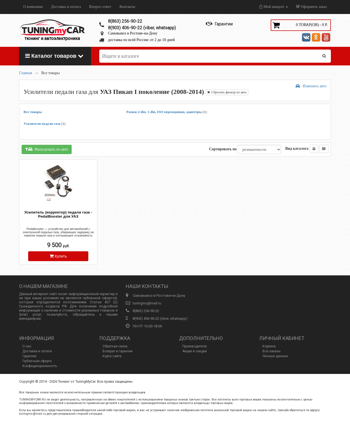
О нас (26, 346)
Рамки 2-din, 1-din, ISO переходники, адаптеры (166, 112)
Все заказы (271, 351)
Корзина (269, 346)
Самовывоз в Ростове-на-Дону (133, 33)
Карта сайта (112, 356)
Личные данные (275, 356)
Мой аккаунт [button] (273, 7)
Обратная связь (115, 346)
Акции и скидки (194, 351)
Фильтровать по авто (46, 149)
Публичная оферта (37, 361)
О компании (33, 7)
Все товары (33, 112)
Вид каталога (296, 148)
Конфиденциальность (39, 366)
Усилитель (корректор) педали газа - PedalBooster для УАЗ (58, 214)
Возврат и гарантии (118, 351)
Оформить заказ (311, 7)
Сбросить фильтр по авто (227, 92)
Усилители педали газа (44, 124)
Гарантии (29, 356)
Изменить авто (311, 86)
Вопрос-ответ (100, 7)
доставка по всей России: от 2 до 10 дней (141, 40)
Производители (194, 346)
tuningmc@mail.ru (147, 303)
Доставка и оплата (66, 7)
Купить (58, 256)
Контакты (127, 7)
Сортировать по (223, 149)
